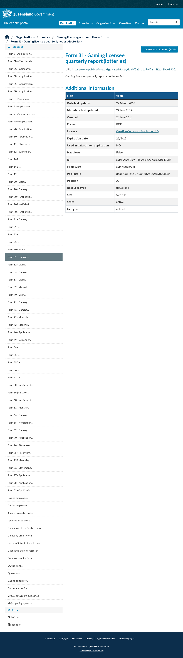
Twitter (13, 617)
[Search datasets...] (164, 22)
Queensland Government (91, 650)
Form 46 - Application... (20, 332)
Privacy (89, 638)
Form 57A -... (14, 377)
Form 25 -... (13, 241)
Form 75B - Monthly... (19, 460)
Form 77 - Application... (20, 475)
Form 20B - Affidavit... (19, 204)
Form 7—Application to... (21, 113)
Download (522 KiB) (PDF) (160, 49)
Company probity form (20, 535)
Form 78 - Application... (20, 482)
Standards (86, 23)
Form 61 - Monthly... (18, 407)
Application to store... (20, 520)
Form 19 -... (13, 174)
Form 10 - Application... (20, 136)
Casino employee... (18, 497)
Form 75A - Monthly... (19, 452)
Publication (67, 23)
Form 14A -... (14, 159)
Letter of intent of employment (25, 543)
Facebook (14, 624)
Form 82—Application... (20, 490)
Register (173, 4)
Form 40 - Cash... (17, 294)
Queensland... (15, 565)
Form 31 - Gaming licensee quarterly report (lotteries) (46, 41)
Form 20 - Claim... (17, 181)
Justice (45, 37)
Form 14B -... (14, 166)
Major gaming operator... (21, 603)
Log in (159, 4)
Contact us (50, 638)
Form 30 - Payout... (18, 249)
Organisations (105, 23)
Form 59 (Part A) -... (18, 392)
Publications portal (15, 23)
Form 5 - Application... (19, 106)
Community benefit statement (25, 527)
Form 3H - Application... (20, 91)
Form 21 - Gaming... (18, 219)
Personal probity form (20, 558)
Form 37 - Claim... (17, 279)
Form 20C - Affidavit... (20, 211)
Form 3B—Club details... (21, 61)
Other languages (127, 638)
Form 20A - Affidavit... (20, 196)
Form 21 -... (13, 226)
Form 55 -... (13, 354)
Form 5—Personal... (18, 98)
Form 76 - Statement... (20, 467)
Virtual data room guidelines (23, 595)
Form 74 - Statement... (20, 445)
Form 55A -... (14, 362)
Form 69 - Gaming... (18, 430)
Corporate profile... (18, 588)
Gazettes (125, 23)
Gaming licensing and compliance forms (82, 37)
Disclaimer (77, 638)
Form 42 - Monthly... (18, 317)
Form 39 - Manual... (18, 287)
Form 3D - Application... (20, 76)
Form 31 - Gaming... (18, 256)
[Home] (7, 37)
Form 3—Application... (20, 53)
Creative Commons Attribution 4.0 (137, 131)
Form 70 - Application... (20, 437)
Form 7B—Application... (20, 128)
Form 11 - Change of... (20, 144)
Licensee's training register (23, 550)
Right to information (106, 638)
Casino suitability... (18, 580)
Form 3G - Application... (20, 83)
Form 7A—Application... (20, 121)
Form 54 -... (13, 347)
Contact (140, 23)
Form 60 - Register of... (20, 400)
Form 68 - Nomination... (20, 422)
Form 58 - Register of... (20, 384)
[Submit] (175, 22)
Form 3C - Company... (19, 68)
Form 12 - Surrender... (19, 151)
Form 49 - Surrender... (19, 339)
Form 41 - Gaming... (18, 302)
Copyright (63, 638)
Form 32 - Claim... (17, 264)
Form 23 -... (13, 234)
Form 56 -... (13, 369)
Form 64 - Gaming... (18, 415)
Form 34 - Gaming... (18, 272)
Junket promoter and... (20, 512)
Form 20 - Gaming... (18, 189)
